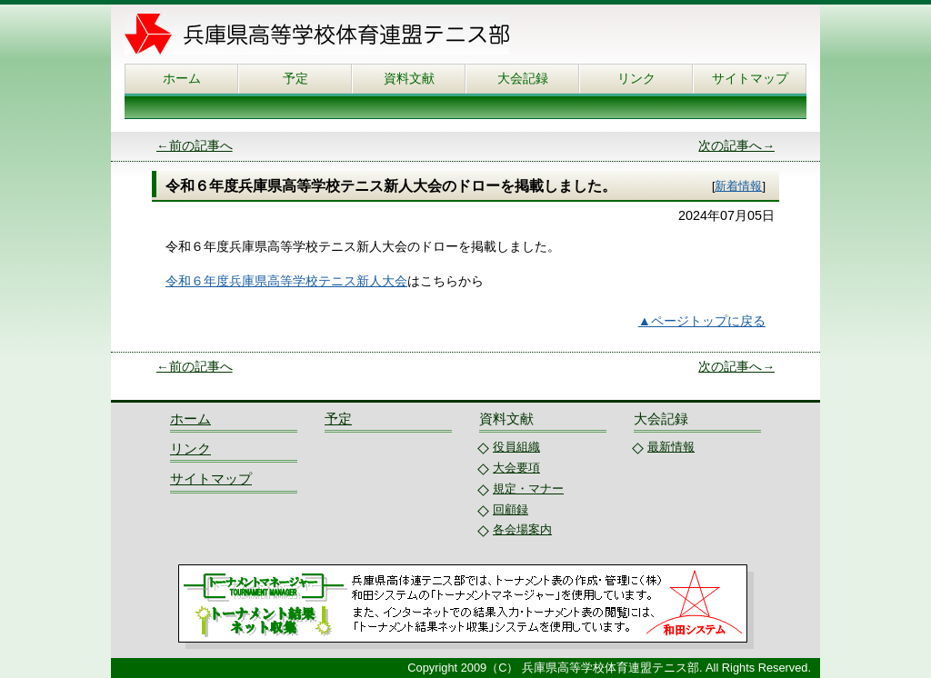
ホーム (182, 78)
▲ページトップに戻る (702, 321)
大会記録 (522, 78)
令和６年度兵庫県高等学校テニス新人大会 (286, 281)
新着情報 (738, 186)
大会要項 (516, 467)
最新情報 (671, 447)
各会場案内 (522, 529)
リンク (636, 78)
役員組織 (516, 447)
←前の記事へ (194, 146)
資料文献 (409, 78)
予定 (295, 78)
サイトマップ (750, 78)
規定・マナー (528, 488)
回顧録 (510, 509)
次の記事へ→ (736, 146)
